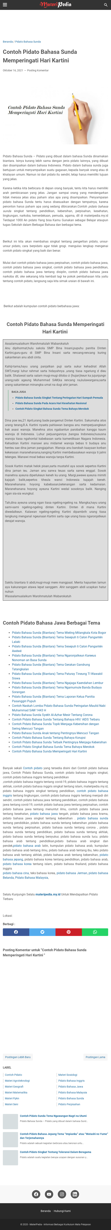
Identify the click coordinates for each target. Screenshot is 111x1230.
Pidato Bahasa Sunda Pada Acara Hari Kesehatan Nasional (51, 403)
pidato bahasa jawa (44, 814)
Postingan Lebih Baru (18, 1057)
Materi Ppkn (12, 1098)
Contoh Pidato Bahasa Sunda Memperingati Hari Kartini (50, 751)
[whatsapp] (95, 932)
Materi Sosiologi (67, 1074)
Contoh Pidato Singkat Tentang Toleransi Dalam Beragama (55, 1152)
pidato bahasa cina (16, 873)
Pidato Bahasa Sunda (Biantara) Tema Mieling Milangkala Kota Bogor (60, 632)
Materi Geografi (14, 1086)
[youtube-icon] (49, 1194)
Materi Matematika (16, 1092)
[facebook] (16, 932)
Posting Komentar (38, 70)
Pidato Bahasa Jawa (70, 1086)
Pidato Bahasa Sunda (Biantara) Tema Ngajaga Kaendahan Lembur (57, 683)
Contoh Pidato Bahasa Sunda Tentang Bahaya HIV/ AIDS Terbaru (56, 719)
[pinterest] (69, 932)
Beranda (46, 1211)
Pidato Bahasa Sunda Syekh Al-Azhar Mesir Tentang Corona (52, 715)
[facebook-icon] (36, 1194)
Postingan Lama (95, 1057)
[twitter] (42, 932)
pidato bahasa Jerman (72, 873)
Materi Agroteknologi (17, 1080)
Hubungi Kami (62, 1211)
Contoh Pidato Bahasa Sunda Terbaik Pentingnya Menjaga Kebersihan (59, 742)
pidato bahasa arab (27, 846)
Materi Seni (11, 1104)
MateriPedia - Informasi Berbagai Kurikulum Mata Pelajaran (60, 1224)
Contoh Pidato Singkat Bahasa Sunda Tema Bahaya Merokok (52, 408)
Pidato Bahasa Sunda (71, 1098)
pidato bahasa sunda (92, 818)
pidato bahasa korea (17, 864)
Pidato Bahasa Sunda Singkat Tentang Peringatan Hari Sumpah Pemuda (59, 397)
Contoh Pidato (13, 1074)
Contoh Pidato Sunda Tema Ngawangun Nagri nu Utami (53, 1115)
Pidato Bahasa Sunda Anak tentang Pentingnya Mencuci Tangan (56, 733)
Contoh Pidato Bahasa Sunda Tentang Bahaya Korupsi (49, 737)
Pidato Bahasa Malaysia (31, 877)
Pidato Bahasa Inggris (71, 1080)
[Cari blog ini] (106, 5)
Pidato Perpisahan (69, 1104)
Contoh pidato (32, 768)
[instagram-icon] (62, 1194)
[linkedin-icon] (75, 1194)
